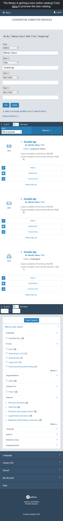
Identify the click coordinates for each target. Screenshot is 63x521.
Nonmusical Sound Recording (21, 367)
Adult (11, 381)
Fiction (12, 392)
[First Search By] (11, 47)
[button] (47, 130)
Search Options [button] (11, 116)
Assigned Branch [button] (12, 445)
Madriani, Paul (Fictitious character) (23, 420)
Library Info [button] (31, 463)
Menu (7, 13)
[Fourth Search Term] (29, 97)
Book (11, 349)
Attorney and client (16, 403)
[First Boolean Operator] (6, 58)
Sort (4, 128)
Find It (19, 168)
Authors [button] (9, 434)
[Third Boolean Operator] (6, 88)
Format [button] (8, 344)
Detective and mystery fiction (20, 411)
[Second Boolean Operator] (6, 73)
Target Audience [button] (12, 375)
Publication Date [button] (12, 440)
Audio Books (14, 358)
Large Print (13, 362)
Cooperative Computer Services (32, 19)
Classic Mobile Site (31, 514)
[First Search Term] (29, 52)
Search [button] (31, 470)
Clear (14, 105)
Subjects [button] (9, 397)
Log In (58, 12)
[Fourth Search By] (11, 92)
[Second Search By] (11, 62)
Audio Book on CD (16, 353)
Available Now (15, 338)
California (12, 407)
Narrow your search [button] (14, 327)
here (15, 6)
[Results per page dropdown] (16, 124)
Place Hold (20, 179)
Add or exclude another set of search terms (24, 111)
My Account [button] (31, 478)
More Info (20, 173)
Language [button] (10, 429)
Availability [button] (10, 333)
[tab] (47, 130)
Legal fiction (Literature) (18, 416)
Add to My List (31, 184)
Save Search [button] (31, 320)
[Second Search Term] (29, 67)
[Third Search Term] (29, 82)
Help (5, 485)
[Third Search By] (11, 77)
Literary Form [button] (11, 386)
